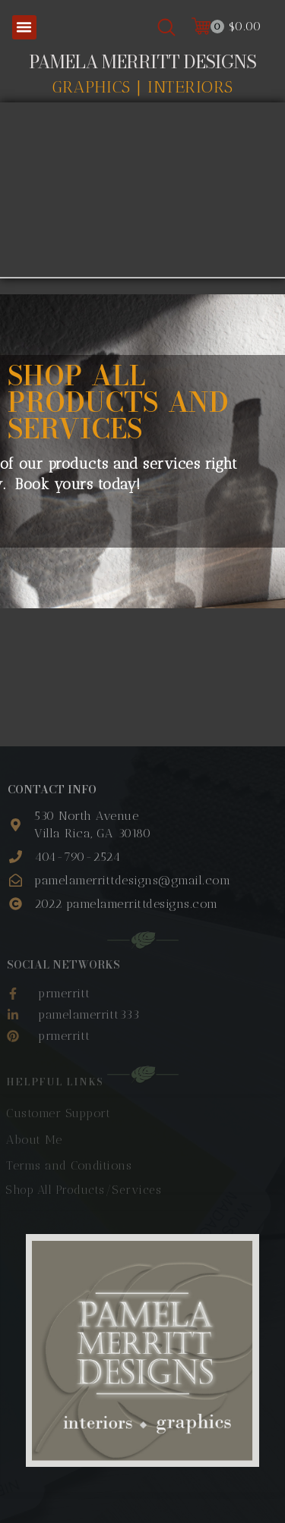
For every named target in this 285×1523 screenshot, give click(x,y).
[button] (24, 27)
